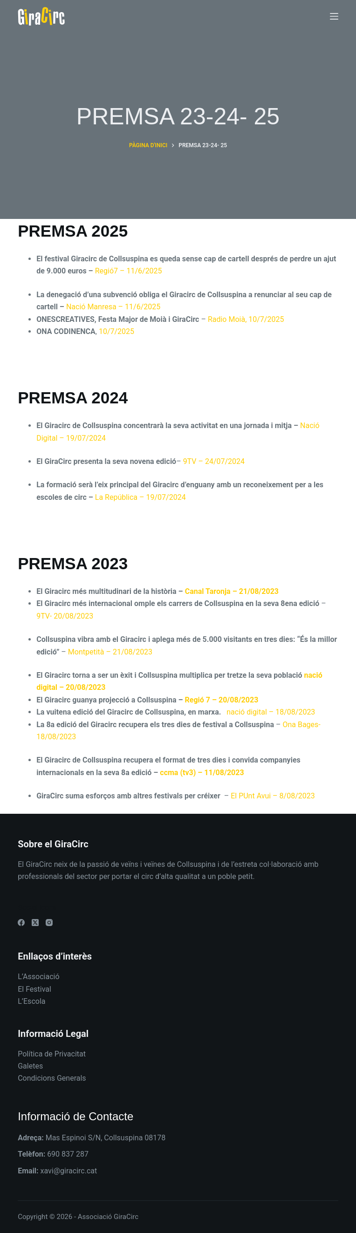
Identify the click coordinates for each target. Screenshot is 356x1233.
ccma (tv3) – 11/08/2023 (201, 772)
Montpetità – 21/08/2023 (110, 651)
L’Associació (38, 976)
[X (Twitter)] (35, 922)
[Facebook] (21, 922)
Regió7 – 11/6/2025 (127, 270)
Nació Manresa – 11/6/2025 (113, 306)
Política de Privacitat (52, 1053)
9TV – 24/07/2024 (214, 461)
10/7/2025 (116, 331)
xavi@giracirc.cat (69, 1170)
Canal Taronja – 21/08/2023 (232, 591)
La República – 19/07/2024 (140, 497)
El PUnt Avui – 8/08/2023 (273, 795)
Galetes (30, 1066)
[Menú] (334, 16)
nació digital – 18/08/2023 (271, 712)
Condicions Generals (52, 1078)
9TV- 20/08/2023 (64, 616)
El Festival (34, 989)
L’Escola (31, 1001)
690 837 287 (68, 1154)
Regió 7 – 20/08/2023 (222, 699)
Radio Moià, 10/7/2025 (246, 319)
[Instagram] (49, 922)
